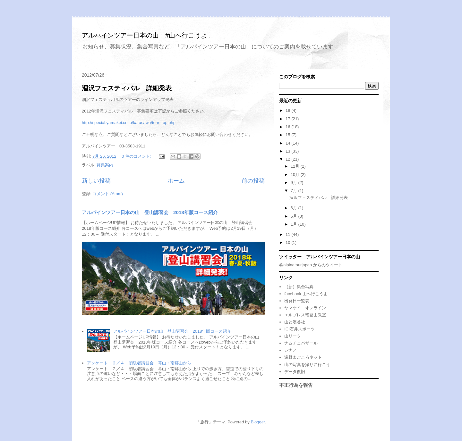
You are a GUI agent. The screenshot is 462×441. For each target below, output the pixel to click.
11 (288, 234)
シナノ (290, 350)
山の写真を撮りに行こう (307, 364)
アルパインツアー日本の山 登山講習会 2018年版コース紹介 (150, 212)
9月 (294, 182)
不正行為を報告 (296, 385)
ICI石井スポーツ (299, 329)
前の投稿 (253, 181)
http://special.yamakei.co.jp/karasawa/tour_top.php (128, 122)
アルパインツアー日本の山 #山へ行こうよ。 (148, 35)
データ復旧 (294, 371)
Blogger (258, 422)
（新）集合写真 (298, 286)
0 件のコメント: (137, 156)
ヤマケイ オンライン (305, 307)
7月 (294, 190)
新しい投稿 (96, 181)
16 (288, 126)
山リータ (292, 336)
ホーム (176, 181)
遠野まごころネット (303, 357)
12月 (296, 166)
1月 (294, 224)
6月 (294, 207)
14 (288, 143)
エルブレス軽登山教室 (305, 314)
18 (288, 110)
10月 (296, 174)
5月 (294, 216)
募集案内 (105, 164)
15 (288, 134)
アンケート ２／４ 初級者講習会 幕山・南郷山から (139, 363)
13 (288, 151)
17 (288, 118)
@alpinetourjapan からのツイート (310, 264)
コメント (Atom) (107, 193)
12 (288, 159)
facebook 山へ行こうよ (305, 293)
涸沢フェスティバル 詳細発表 (127, 88)
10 (288, 242)
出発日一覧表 (296, 300)
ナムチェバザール (301, 343)
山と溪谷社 (294, 322)
